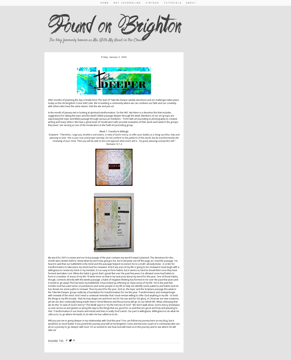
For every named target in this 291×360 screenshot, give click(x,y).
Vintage (152, 3)
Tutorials (173, 3)
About (191, 3)
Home (104, 3)
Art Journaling (127, 3)
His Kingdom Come (72, 103)
